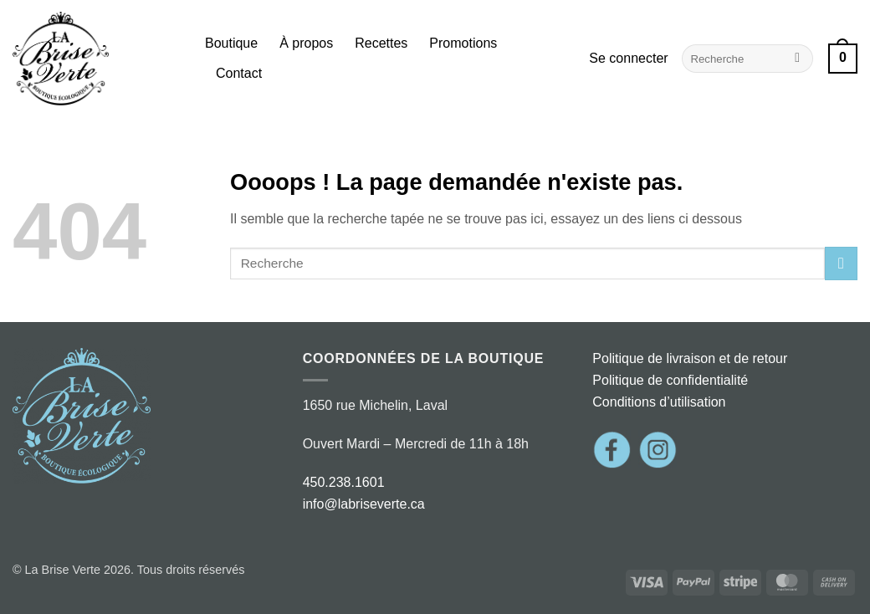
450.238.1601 (344, 482)
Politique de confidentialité (670, 380)
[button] (628, 58)
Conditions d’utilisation (658, 402)
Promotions (463, 43)
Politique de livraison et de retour (689, 358)
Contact (239, 73)
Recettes (381, 43)
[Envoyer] (797, 58)
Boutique (231, 43)
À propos (306, 43)
